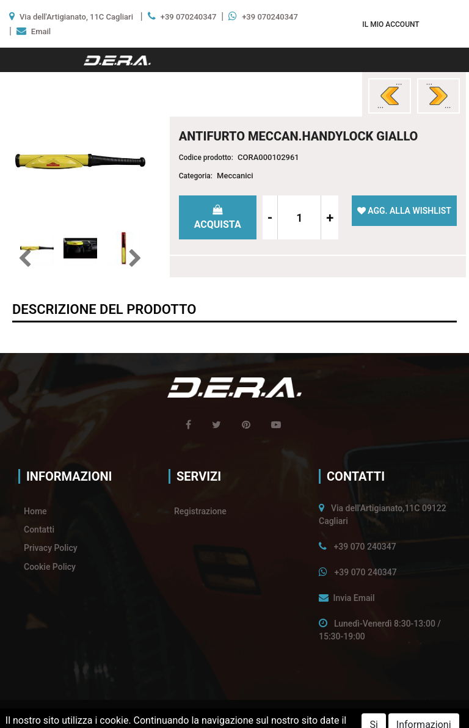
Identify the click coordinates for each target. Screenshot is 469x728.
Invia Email (353, 598)
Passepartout (259, 713)
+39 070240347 (189, 16)
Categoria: (196, 176)
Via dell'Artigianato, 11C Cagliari (76, 16)
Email (41, 31)
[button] (390, 24)
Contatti (39, 529)
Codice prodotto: (206, 157)
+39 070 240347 (364, 546)
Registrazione (200, 511)
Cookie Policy (50, 567)
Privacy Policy (51, 548)
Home (35, 511)
